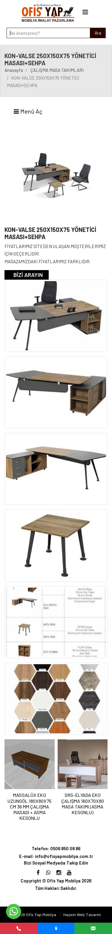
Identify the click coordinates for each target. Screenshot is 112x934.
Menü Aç (27, 111)
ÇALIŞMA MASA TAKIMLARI (57, 70)
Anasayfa (13, 70)
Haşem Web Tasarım (82, 914)
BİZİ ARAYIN (28, 274)
